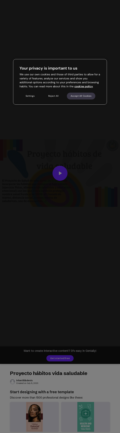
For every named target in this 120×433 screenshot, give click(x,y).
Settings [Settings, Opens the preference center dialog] (30, 95)
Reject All (53, 95)
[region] (60, 82)
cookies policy (83, 86)
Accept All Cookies (81, 95)
